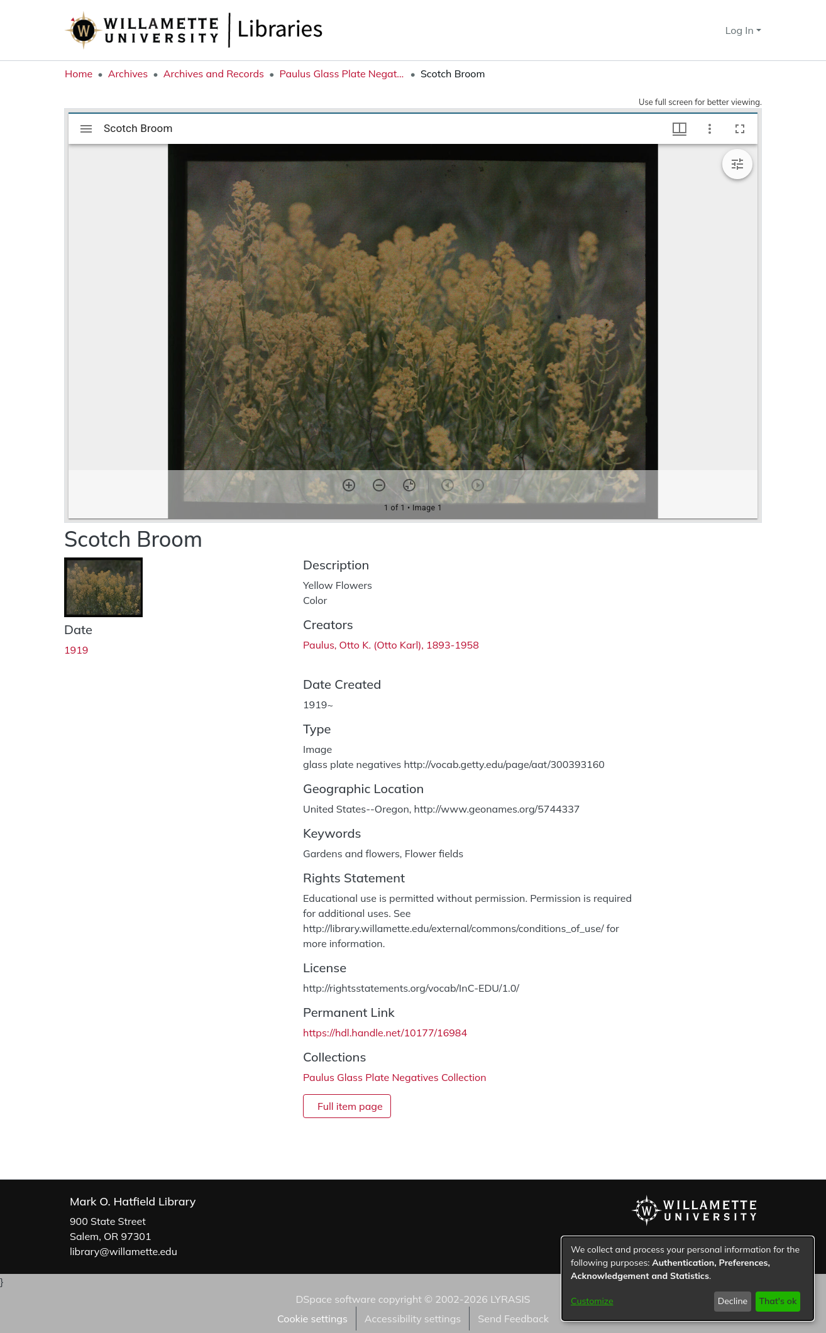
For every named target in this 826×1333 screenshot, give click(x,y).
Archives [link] (128, 73)
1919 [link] (76, 650)
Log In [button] (740, 30)
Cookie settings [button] (312, 1318)
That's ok (777, 1301)
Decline (733, 1301)
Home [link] (78, 73)
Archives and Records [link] (213, 73)
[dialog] (687, 1278)
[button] (693, 30)
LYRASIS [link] (510, 1299)
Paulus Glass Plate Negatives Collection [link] (342, 73)
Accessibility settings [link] (413, 1318)
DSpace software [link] (335, 1299)
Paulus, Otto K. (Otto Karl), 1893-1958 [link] (391, 645)
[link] (395, 1077)
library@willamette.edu (123, 1251)
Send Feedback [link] (513, 1318)
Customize (592, 1301)
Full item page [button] (350, 1106)
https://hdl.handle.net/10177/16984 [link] (385, 1032)
